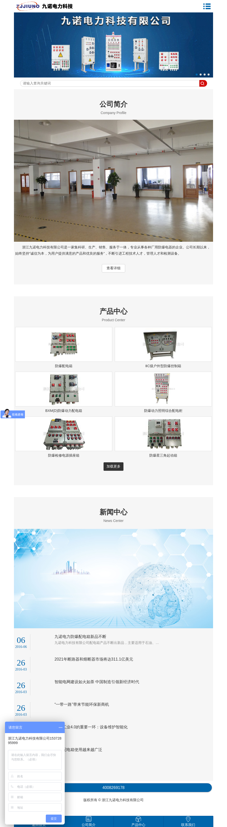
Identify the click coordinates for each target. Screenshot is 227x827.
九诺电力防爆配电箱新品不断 (80, 636)
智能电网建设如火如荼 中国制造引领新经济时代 (97, 682)
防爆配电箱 (63, 366)
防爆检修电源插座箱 (63, 455)
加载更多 (113, 466)
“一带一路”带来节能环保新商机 (82, 704)
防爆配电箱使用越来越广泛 (78, 750)
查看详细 (113, 268)
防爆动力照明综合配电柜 (163, 411)
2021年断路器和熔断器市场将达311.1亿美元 (94, 659)
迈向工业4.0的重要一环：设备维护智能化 (91, 727)
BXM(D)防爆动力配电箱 (63, 411)
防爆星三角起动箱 (163, 455)
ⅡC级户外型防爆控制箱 (163, 366)
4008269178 (114, 788)
